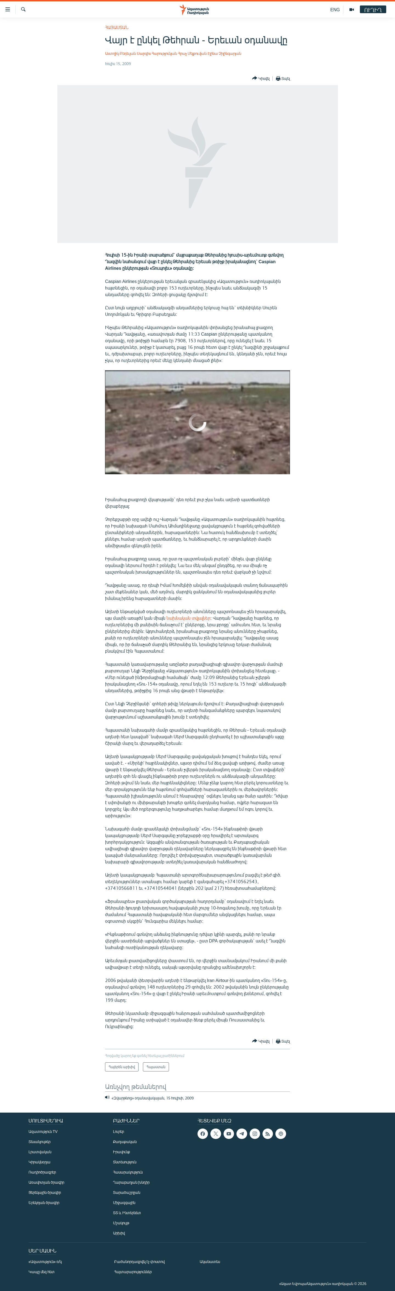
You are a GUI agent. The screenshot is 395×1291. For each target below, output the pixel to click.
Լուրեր (118, 1131)
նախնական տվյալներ (188, 618)
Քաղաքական (125, 1141)
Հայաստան (116, 27)
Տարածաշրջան (126, 1192)
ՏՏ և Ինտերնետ (127, 1212)
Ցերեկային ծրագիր (45, 1192)
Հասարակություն (128, 1172)
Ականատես (210, 1261)
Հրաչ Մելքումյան (192, 53)
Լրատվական (40, 1151)
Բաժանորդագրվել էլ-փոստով (139, 1261)
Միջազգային (124, 1202)
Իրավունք (121, 1151)
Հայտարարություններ (133, 1271)
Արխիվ (119, 1233)
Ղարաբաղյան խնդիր (131, 1182)
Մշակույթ (121, 1222)
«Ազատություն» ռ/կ (45, 1261)
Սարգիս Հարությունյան (157, 53)
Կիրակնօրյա (39, 1162)
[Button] (261, 78)
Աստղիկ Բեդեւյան (120, 53)
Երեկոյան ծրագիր (44, 1202)
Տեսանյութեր (39, 1141)
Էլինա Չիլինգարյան (224, 53)
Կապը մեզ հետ (42, 1271)
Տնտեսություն (124, 1162)
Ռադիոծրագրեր (42, 1172)
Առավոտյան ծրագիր (46, 1182)
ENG (335, 9)
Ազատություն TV (43, 1131)
